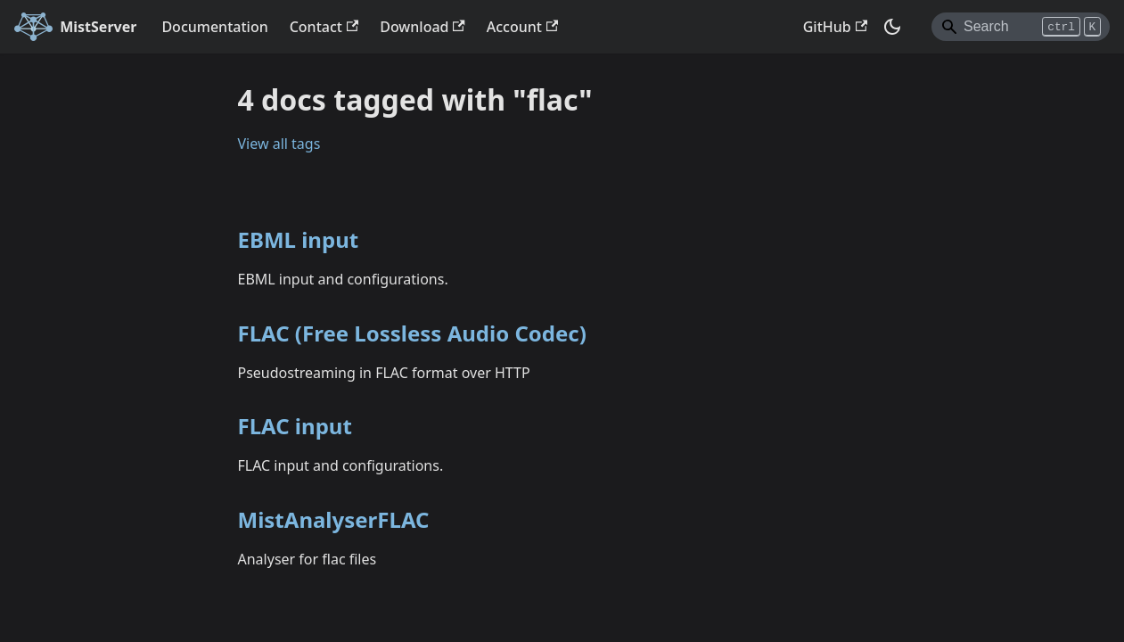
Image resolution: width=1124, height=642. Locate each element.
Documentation (214, 27)
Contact (324, 27)
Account (522, 27)
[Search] (1020, 26)
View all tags (279, 143)
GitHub (835, 27)
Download (422, 27)
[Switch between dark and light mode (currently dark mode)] (892, 26)
